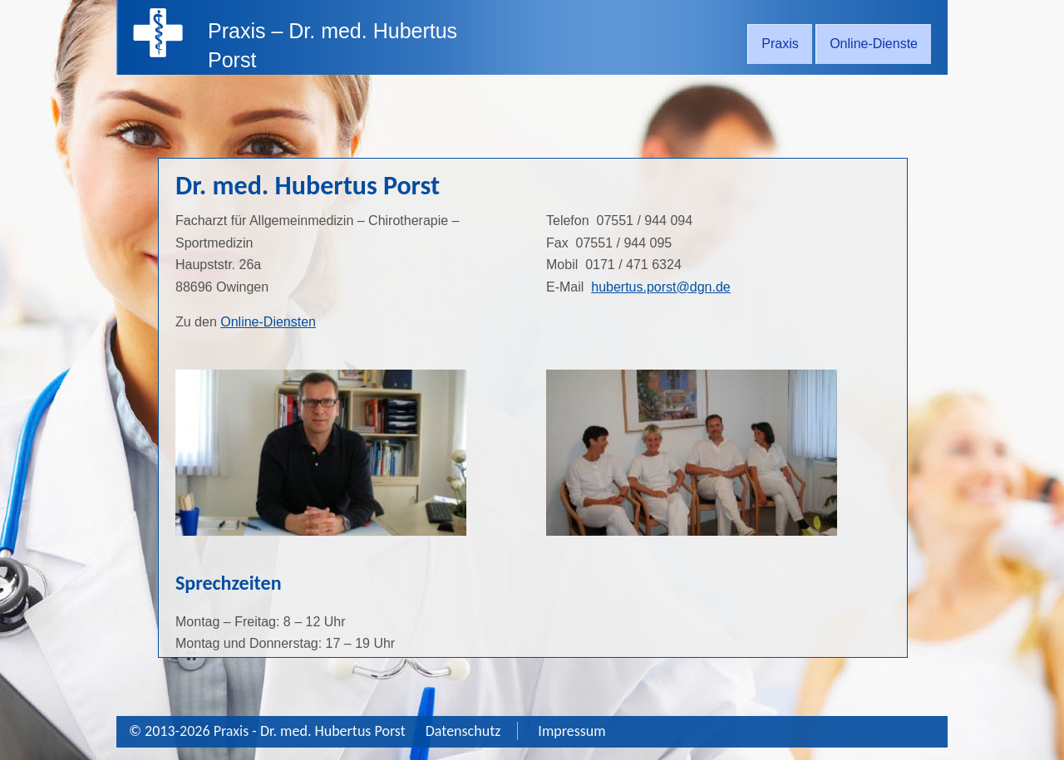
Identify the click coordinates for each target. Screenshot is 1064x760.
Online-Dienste (874, 44)
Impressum (571, 731)
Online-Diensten (268, 322)
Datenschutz (463, 731)
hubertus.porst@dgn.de (660, 287)
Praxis (779, 44)
